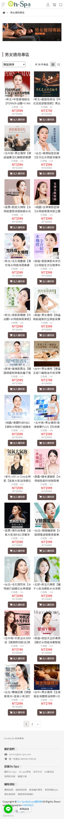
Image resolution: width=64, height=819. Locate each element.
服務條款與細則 (25, 794)
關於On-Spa (10, 771)
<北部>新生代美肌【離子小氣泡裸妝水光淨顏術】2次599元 (47, 588)
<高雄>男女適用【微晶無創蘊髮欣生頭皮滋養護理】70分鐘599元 (47, 319)
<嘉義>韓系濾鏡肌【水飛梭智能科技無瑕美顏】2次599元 (47, 480)
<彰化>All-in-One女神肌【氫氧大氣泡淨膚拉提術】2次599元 (17, 480)
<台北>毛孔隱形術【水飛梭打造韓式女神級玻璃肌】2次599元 (17, 588)
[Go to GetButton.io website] (8, 815)
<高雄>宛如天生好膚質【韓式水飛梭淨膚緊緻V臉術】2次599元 (47, 642)
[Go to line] (8, 809)
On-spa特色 (25, 771)
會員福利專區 (35, 789)
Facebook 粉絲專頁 (14, 738)
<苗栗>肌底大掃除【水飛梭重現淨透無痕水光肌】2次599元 (17, 211)
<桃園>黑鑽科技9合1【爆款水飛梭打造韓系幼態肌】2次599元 (17, 426)
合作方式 (37, 771)
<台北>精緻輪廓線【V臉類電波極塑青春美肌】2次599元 (46, 534)
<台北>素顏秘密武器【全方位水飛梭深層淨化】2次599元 (46, 157)
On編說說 (49, 771)
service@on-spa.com (20, 754)
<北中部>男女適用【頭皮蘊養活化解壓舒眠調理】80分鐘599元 (17, 157)
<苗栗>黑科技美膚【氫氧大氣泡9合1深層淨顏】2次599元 (17, 534)
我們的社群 (9, 776)
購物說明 (8, 789)
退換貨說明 (21, 789)
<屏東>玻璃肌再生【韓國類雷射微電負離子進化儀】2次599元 (17, 373)
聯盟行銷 (22, 776)
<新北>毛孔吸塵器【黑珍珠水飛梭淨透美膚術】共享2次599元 (17, 265)
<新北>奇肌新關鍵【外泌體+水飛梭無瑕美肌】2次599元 (17, 319)
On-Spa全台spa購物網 (29, 801)
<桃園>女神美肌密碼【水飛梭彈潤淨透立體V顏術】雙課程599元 (46, 211)
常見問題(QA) (51, 789)
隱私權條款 (9, 794)
